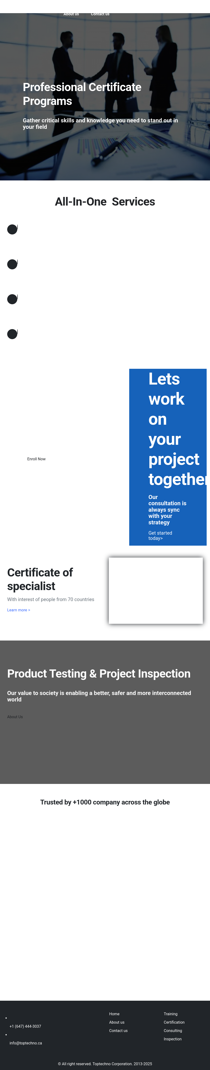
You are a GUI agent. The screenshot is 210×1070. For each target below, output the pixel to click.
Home (114, 1014)
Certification (174, 1022)
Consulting (173, 1030)
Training (170, 1014)
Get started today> (160, 535)
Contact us (118, 1030)
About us (116, 1022)
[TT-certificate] (156, 559)
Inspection (172, 1039)
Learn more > (18, 610)
